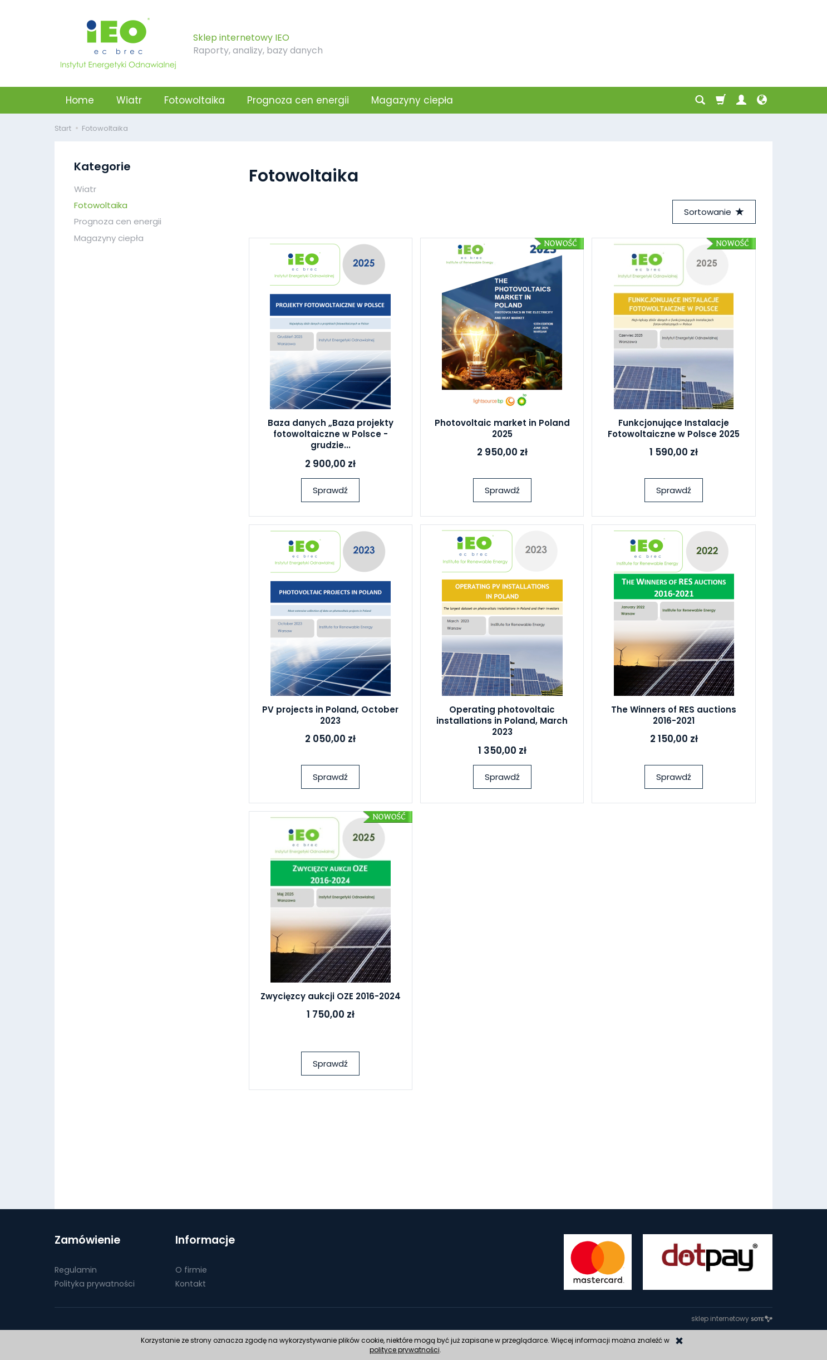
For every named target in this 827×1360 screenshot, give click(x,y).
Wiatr (129, 100)
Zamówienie (87, 1240)
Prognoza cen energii (298, 100)
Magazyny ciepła (412, 100)
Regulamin (76, 1269)
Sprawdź (330, 490)
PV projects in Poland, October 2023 (330, 715)
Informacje (205, 1240)
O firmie (191, 1269)
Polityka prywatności (95, 1283)
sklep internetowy (731, 1318)
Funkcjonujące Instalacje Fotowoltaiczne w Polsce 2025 (674, 428)
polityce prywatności (405, 1349)
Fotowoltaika (194, 100)
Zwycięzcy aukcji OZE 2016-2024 (330, 996)
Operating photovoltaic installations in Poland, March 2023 (502, 721)
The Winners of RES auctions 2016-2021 (673, 715)
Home (80, 100)
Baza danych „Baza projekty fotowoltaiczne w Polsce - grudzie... (330, 434)
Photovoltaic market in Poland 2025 (502, 428)
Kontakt (190, 1283)
